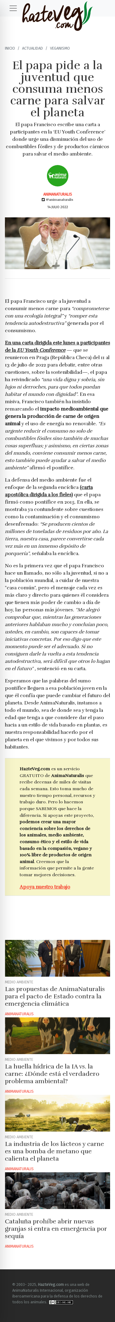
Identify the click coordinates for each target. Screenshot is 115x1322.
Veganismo (60, 48)
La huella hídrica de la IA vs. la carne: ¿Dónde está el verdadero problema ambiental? (52, 1074)
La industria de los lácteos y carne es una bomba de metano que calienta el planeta (54, 1151)
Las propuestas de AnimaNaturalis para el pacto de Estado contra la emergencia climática (55, 996)
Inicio (10, 48)
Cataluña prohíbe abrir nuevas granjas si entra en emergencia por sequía (56, 1229)
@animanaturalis (57, 199)
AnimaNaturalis (57, 194)
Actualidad (32, 48)
